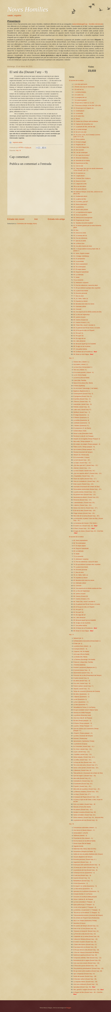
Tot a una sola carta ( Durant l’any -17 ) (85, 765)
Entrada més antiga (56, 219)
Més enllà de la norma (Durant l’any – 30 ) (86, 516)
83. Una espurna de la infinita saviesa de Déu (87, 312)
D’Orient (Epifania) (79, 385)
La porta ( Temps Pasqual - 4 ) (82, 726)
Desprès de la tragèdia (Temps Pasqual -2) (86, 439)
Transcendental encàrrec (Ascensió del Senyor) (88, 915)
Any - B (18, 150)
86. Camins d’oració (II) (80, 320)
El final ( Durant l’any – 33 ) (81, 528)
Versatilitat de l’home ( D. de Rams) (84, 707)
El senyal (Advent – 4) (80, 649)
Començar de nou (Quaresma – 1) (84, 872)
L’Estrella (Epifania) (79, 665)
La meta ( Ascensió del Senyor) (83, 736)
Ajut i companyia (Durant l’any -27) (84, 974)
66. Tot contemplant (79, 267)
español (17, 15)
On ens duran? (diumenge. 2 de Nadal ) (85, 388)
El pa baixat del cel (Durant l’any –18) (85, 947)
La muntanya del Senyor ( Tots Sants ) (85, 523)
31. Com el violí (78, 166)
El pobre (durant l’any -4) (81, 678)
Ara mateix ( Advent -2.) (80, 364)
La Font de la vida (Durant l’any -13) (84, 934)
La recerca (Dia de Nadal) (81, 377)
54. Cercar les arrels (79, 233)
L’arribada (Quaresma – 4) (81, 423)
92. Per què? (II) (78, 336)
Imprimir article (17, 142)
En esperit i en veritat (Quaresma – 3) (85, 886)
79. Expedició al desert (80, 301)
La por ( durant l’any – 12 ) (81, 752)
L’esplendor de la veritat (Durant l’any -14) (86, 936)
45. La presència (78, 207)
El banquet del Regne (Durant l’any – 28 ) (86, 797)
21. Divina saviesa (79, 139)
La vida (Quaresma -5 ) (80, 704)
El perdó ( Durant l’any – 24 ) (82, 786)
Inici (36, 219)
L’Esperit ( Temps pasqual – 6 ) (83, 733)
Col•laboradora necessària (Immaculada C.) (86, 641)
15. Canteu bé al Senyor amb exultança (85, 121)
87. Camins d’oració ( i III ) (81, 322)
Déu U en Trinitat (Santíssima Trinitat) (85, 920)
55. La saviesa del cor (80, 235)
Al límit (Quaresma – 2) (80, 883)
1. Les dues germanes (80, 84)
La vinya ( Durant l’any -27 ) (82, 794)
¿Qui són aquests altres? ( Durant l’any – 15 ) (87, 473)
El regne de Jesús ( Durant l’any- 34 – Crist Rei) (88, 531)
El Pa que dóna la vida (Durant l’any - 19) (86, 950)
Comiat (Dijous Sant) (79, 431)
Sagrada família (78, 846)
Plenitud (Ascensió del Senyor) (82, 452)
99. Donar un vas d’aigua (81, 354)
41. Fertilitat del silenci (80, 196)
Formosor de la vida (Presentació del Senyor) (87, 675)
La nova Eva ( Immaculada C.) (82, 367)
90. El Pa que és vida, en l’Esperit (83, 330)
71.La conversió (78, 280)
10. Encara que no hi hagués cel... (84, 108)
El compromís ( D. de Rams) (82, 428)
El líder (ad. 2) (77, 643)
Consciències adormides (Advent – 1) (85, 827)
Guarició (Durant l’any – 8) (81, 878)
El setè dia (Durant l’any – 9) (82, 875)
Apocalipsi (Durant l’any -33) (82, 987)
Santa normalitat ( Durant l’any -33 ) (84, 815)
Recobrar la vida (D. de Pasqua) (83, 436)
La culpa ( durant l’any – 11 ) (82, 463)
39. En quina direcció (79, 189)
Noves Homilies (27, 9)
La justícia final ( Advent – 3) (82, 646)
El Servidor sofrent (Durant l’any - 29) (84, 979)
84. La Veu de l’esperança (81, 314)
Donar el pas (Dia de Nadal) (82, 843)
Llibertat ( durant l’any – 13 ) (82, 468)
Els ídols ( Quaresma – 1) (81, 694)
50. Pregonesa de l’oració (81, 220)
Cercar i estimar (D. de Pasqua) (83, 899)
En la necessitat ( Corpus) (81, 457)
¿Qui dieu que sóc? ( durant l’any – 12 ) (85, 465)
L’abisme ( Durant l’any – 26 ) (82, 505)
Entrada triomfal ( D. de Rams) (82, 894)
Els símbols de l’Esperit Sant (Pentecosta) (86, 918)
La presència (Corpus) (80, 744)
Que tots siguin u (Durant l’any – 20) (84, 775)
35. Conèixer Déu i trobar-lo (82, 178)
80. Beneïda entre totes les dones (83, 304)
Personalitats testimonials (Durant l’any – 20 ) (87, 489)
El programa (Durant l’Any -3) (82, 396)
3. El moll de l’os (78, 89)
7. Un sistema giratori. (80, 100)
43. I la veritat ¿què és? (80, 201)
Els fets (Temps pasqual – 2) (82, 720)
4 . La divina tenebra (79, 92)
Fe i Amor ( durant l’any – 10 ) (82, 749)
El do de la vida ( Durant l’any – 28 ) (84, 510)
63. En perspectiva (79, 258)
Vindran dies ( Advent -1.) (81, 362)
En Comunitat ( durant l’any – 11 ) (83, 746)
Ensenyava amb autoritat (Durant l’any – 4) (86, 865)
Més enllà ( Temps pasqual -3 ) (82, 441)
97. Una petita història (80, 349)
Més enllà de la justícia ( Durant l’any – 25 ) (86, 789)
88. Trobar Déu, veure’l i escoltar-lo (84, 325)
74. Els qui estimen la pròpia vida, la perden (86, 288)
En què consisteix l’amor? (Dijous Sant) (85, 710)
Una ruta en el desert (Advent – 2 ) (84, 830)
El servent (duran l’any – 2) (81, 670)
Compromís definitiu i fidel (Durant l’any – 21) (87, 958)
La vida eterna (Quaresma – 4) (82, 888)
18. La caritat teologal (80, 129)
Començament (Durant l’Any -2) (83, 393)
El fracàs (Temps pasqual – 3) (82, 723)
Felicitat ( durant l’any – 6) (81, 407)
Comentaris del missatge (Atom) (27, 223)
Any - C (71, 358)
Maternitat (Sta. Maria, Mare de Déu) (84, 849)
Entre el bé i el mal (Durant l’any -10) (84, 928)
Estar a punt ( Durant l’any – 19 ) (83, 484)
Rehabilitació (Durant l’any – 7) (82, 881)
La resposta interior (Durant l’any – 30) (85, 981)
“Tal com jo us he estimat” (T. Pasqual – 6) (86, 912)
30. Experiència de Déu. (80, 163)
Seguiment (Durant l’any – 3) (82, 862)
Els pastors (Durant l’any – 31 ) (83, 809)
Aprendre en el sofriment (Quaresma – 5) (86, 891)
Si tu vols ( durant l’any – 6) (81, 683)
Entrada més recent (15, 219)
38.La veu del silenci (79, 186)
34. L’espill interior (79, 176)
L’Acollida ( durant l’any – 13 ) (82, 754)
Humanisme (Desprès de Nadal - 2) (84, 851)
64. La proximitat (78, 261)
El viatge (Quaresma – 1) (81, 415)
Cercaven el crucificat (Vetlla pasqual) (85, 896)
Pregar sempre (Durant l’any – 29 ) (84, 513)
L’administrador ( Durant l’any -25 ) (84, 502)
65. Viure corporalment (80, 264)
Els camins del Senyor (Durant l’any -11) (85, 926)
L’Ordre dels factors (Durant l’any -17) (85, 944)
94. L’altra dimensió (79, 341)
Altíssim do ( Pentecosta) (81, 455)
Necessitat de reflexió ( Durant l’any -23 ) (86, 497)
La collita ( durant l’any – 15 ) (82, 760)
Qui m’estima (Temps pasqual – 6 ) (84, 449)
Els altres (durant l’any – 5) (81, 680)
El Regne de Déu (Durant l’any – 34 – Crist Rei (87, 992)
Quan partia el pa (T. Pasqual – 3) (83, 904)
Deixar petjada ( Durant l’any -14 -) (84, 757)
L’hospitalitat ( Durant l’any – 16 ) (83, 476)
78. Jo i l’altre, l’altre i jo (80, 298)
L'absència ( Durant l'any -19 (82, 770)
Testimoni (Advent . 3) (80, 835)
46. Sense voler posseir (80, 209)
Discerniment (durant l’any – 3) (82, 673)
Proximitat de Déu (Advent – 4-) (83, 838)
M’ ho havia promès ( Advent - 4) (83, 372)
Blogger (68, 1008)
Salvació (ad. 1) (78, 638)
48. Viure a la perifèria (80, 215)
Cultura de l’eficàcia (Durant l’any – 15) (85, 939)
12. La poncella (78, 113)
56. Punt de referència (80, 238)
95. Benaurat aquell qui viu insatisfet (84, 344)
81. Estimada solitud (79, 306)
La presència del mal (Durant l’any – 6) (85, 820)
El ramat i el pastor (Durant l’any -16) (84, 942)
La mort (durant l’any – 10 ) (81, 460)
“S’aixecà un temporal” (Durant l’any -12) (86, 931)
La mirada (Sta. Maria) (80, 657)
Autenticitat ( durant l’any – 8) (82, 404)
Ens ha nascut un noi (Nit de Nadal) (84, 841)
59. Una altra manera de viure (82, 246)
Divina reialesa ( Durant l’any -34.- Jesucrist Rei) (88, 817)
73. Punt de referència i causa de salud (85, 285)
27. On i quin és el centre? (81, 155)
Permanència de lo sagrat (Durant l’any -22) (86, 960)
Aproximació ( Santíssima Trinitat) (83, 741)
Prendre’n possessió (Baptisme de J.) (85, 667)
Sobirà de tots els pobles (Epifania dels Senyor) (88, 854)
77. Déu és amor (78, 296)
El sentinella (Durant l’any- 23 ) (82, 783)
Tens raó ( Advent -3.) (80, 370)
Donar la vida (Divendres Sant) (82, 433)
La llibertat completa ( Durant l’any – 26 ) (86, 791)
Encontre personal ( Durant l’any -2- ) (84, 859)
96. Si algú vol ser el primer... (82, 346)
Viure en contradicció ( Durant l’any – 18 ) (86, 481)
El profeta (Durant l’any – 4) (81, 399)
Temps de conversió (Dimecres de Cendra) (86, 691)
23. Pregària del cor (79, 144)
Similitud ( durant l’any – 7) (81, 412)
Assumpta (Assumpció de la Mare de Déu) (86, 486)
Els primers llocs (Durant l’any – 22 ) (84, 494)
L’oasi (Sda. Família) (79, 380)
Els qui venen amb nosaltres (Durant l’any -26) (87, 971)
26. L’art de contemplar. (80, 152)
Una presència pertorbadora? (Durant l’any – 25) (88, 968)
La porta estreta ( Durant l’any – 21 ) (84, 492)
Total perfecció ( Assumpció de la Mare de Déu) (88, 773)
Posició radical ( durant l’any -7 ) (83, 686)
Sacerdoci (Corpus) (79, 923)
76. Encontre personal (80, 293)
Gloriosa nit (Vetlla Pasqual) (82, 712)
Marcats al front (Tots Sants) (82, 807)
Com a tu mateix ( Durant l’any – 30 (84, 804)
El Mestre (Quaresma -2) (81, 417)
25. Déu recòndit (78, 150)
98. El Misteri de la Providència (83, 351)
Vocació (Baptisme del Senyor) (82, 857)
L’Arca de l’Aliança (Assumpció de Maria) (86, 952)
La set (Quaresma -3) (80, 699)
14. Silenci (76, 119)
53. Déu (75, 230)
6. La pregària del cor (80, 97)
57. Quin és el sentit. (79, 241)
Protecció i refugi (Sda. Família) (83, 662)
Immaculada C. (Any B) (80, 833)
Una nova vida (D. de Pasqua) (82, 718)
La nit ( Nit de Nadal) (79, 375)
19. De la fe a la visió (79, 132)
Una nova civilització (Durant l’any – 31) (85, 984)
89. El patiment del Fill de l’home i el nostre (86, 328)
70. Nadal (76, 277)
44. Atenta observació (80, 204)
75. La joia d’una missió (80, 290)
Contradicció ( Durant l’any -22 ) (83, 781)
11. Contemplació (78, 111)
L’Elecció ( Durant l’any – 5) (81, 401)
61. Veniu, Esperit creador (81, 253)
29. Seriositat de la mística (81, 160)
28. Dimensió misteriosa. (81, 158)
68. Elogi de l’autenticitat (81, 272)
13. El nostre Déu (78, 116)
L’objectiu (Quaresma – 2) (81, 696)
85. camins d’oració (79, 317)
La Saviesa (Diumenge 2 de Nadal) (84, 659)
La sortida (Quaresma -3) (81, 420)
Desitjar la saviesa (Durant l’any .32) (84, 812)
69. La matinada (78, 274)
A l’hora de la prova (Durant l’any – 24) (85, 965)
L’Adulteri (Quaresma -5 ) (81, 425)
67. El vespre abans (79, 269)
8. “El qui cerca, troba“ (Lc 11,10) (83, 103)
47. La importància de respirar (82, 212)
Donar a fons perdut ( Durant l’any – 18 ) (85, 768)
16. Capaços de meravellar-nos (83, 124)
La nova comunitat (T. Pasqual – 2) (84, 902)
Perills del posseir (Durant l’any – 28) (84, 976)
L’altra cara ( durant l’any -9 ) (82, 409)
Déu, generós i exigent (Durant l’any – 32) (86, 989)
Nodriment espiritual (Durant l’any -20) (85, 955)
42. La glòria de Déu (79, 199)
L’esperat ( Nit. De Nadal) (81, 651)
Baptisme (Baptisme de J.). (81, 391)
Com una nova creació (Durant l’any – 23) (86, 963)
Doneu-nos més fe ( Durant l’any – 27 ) (85, 508)
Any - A (71, 634)
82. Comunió (77, 309)
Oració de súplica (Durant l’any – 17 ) (84, 478)
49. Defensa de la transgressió (82, 217)
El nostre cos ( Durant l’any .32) (83, 526)
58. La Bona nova (78, 243)
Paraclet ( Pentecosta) (80, 738)
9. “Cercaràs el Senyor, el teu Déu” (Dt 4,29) (87, 105)
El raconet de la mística (76, 80)
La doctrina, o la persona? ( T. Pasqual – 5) (86, 910)
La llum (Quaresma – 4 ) (80, 702)
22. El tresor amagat (79, 142)
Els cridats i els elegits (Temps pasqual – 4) (86, 444)
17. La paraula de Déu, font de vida (84, 126)
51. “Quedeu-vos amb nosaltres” (83, 223)
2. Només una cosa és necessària (83, 87)
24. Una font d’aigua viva (81, 147)
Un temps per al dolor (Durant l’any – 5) (85, 867)
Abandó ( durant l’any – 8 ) (81, 689)
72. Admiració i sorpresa (80, 282)
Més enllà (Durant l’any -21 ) (82, 778)
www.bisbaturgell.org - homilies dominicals (88, 24)
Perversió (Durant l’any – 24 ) (82, 500)
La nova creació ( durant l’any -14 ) (84, 470)
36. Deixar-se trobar (79, 181)
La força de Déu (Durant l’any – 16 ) (84, 762)
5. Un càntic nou (78, 95)
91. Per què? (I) (78, 333)
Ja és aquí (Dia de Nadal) (81, 654)
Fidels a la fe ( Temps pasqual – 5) (84, 447)
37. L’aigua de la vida (80, 183)
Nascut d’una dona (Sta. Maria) (83, 383)
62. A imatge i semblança (81, 256)
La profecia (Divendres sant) (82, 715)
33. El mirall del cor (79, 173)
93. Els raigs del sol (79, 338)
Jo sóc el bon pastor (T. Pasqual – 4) (84, 907)
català (10, 15)
